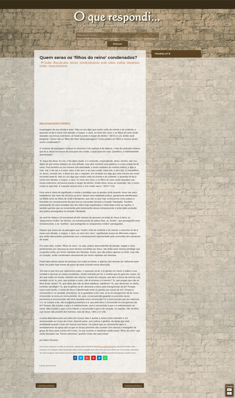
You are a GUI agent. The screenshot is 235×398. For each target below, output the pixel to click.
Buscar (117, 44)
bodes (48, 62)
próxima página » (133, 385)
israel (104, 62)
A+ (229, 390)
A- (229, 393)
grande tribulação (89, 62)
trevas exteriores (58, 65)
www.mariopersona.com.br (108, 346)
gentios (74, 62)
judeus (111, 62)
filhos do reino (60, 62)
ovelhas (121, 62)
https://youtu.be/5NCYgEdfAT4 (55, 123)
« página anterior (46, 385)
